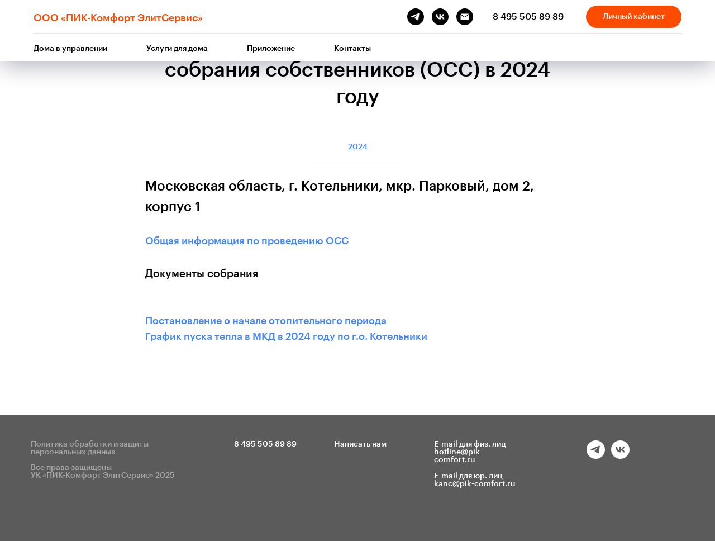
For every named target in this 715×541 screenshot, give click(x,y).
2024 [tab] (358, 147)
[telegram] (415, 16)
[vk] (440, 16)
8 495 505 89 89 (528, 16)
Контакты (352, 49)
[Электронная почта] (464, 16)
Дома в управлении (70, 49)
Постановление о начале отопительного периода (266, 321)
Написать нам (360, 444)
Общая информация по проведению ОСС (247, 241)
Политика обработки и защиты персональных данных (90, 448)
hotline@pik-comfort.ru (458, 456)
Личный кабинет (634, 17)
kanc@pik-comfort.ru (475, 484)
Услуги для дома (177, 49)
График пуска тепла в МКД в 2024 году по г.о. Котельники (286, 336)
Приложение (271, 49)
